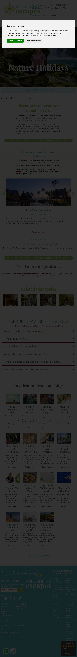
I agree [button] (11, 40)
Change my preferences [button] (33, 40)
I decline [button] (19, 40)
